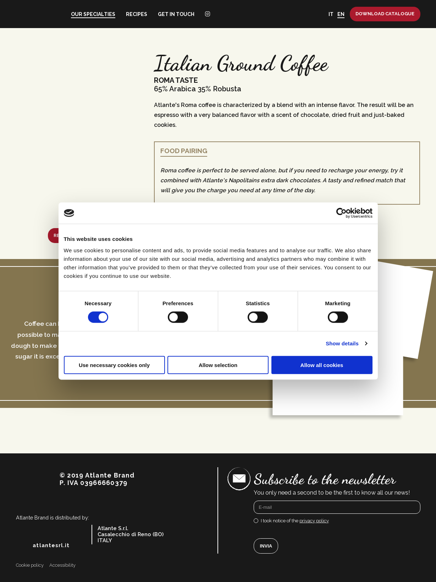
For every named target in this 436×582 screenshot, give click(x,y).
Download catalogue (384, 13)
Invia (266, 546)
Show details (342, 343)
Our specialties (93, 14)
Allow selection (218, 365)
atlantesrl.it (51, 545)
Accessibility (62, 565)
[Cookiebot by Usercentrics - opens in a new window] (341, 213)
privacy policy (314, 520)
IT (331, 14)
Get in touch (176, 14)
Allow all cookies (321, 365)
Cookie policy (30, 565)
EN (340, 14)
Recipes (136, 14)
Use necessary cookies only (114, 365)
